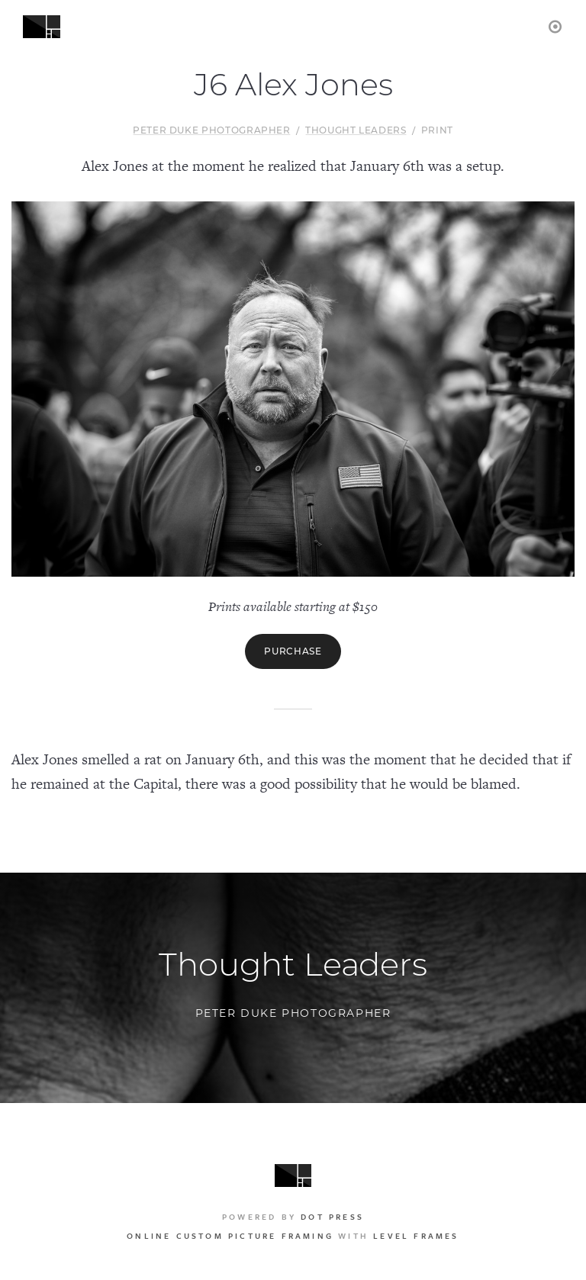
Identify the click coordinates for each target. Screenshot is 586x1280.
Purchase (292, 651)
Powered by (293, 1217)
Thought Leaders (356, 130)
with (293, 1236)
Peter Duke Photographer (212, 130)
